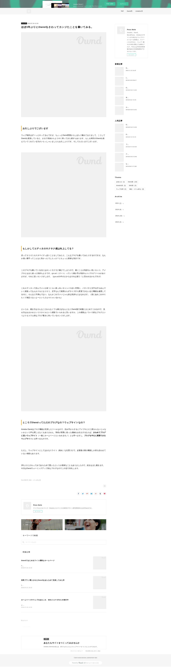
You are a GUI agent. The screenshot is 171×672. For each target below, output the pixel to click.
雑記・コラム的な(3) (35, 480)
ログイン (123, 4)
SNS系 (132, 185)
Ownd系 (129, 11)
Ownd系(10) (24, 480)
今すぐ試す (109, 4)
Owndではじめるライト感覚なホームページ (38, 560)
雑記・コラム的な (136, 189)
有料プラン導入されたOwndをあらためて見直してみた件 (43, 582)
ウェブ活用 (121, 189)
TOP (122, 11)
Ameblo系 (139, 11)
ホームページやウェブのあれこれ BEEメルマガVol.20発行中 (45, 603)
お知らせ (120, 182)
